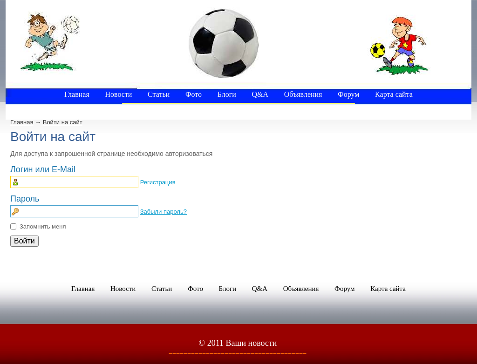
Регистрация (158, 182)
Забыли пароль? (163, 211)
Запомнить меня (43, 226)
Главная (21, 122)
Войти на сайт (62, 122)
